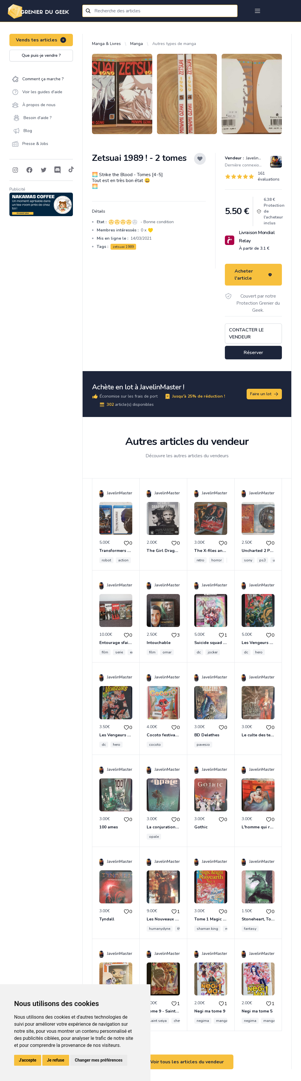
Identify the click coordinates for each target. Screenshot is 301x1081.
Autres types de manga (174, 43)
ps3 (262, 560)
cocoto (155, 744)
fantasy (250, 928)
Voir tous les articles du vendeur (187, 1062)
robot (106, 560)
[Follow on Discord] (57, 170)
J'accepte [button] (27, 1060)
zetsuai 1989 (123, 246)
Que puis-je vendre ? (41, 55)
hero (258, 652)
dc (199, 652)
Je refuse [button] (55, 1060)
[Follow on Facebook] (29, 170)
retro (200, 560)
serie (119, 652)
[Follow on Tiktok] (71, 170)
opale (154, 836)
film (105, 652)
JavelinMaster (258, 158)
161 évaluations (269, 176)
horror (216, 560)
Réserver (253, 352)
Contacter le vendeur (246, 333)
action (123, 560)
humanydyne (159, 928)
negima (203, 1020)
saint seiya (158, 1020)
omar (167, 652)
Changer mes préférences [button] (99, 1060)
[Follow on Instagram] (15, 170)
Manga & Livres (106, 43)
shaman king (207, 928)
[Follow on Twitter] (43, 170)
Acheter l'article (253, 274)
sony (248, 560)
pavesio (203, 744)
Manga (136, 43)
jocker (213, 652)
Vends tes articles (41, 40)
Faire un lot (264, 394)
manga (222, 1020)
